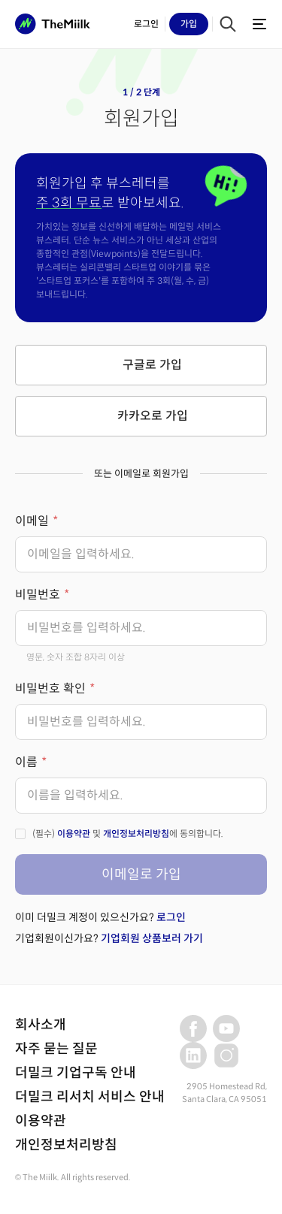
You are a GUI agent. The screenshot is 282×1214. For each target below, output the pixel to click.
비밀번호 (37, 594)
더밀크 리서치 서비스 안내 (90, 1097)
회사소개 (40, 1024)
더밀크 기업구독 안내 (75, 1073)
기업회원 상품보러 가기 (152, 938)
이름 (26, 762)
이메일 (32, 521)
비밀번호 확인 (50, 688)
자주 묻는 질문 (56, 1048)
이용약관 (73, 833)
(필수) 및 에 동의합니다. (127, 833)
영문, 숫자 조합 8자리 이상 (75, 657)
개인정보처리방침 (136, 833)
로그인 (171, 917)
